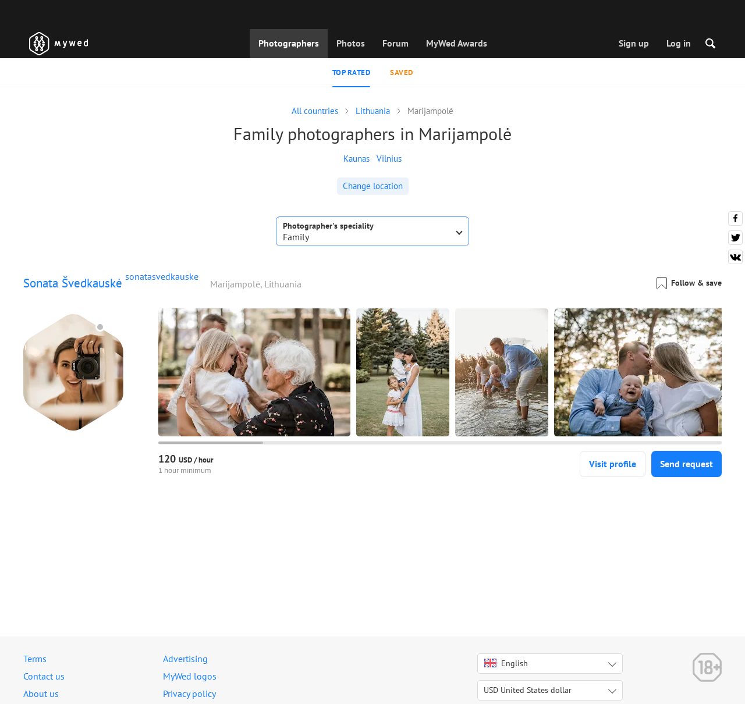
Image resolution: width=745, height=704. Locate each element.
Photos (350, 43)
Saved (401, 72)
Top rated (351, 72)
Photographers (288, 43)
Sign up (634, 43)
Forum (395, 43)
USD (528, 690)
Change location (373, 185)
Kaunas (356, 158)
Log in (678, 43)
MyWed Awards (456, 43)
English (506, 663)
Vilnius (389, 158)
